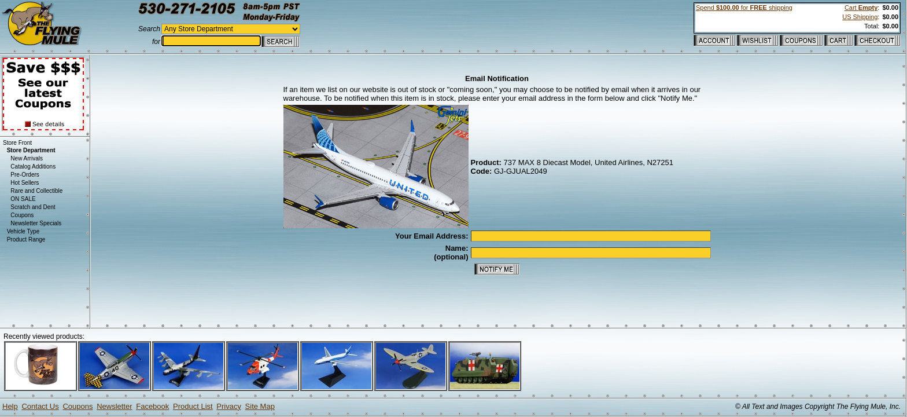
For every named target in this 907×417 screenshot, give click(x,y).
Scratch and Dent (32, 207)
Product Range (26, 239)
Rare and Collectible (36, 191)
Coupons (22, 215)
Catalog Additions (33, 166)
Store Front (17, 143)
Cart (861, 7)
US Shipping (859, 16)
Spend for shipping (744, 7)
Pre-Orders (24, 174)
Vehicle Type (23, 231)
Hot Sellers (24, 183)
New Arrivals (26, 158)
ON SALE (22, 199)
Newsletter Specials (35, 223)
